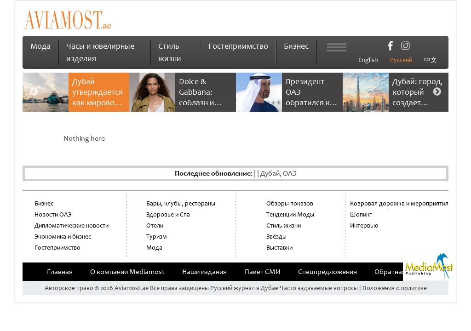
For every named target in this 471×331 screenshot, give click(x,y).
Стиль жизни (283, 225)
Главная (60, 271)
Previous (34, 92)
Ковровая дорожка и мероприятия (399, 203)
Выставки (279, 247)
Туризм (156, 236)
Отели (154, 225)
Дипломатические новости (71, 225)
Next (437, 92)
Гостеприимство (238, 46)
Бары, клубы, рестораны (180, 203)
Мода (40, 46)
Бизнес (296, 46)
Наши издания (204, 271)
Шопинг (361, 214)
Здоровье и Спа (168, 214)
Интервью (364, 225)
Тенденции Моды (290, 214)
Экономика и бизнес (62, 236)
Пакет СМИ (263, 271)
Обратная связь (399, 271)
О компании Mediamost (127, 271)
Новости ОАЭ (53, 214)
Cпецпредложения (327, 271)
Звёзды (276, 236)
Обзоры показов (289, 203)
